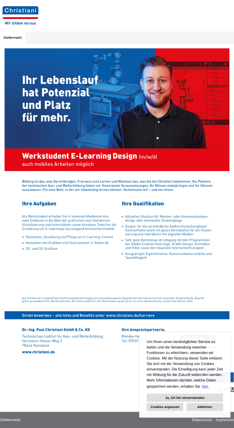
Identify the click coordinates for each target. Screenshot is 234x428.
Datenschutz (202, 420)
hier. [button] (205, 386)
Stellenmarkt (12, 38)
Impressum (225, 420)
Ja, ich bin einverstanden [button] (185, 398)
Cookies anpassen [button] (165, 407)
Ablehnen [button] (204, 407)
